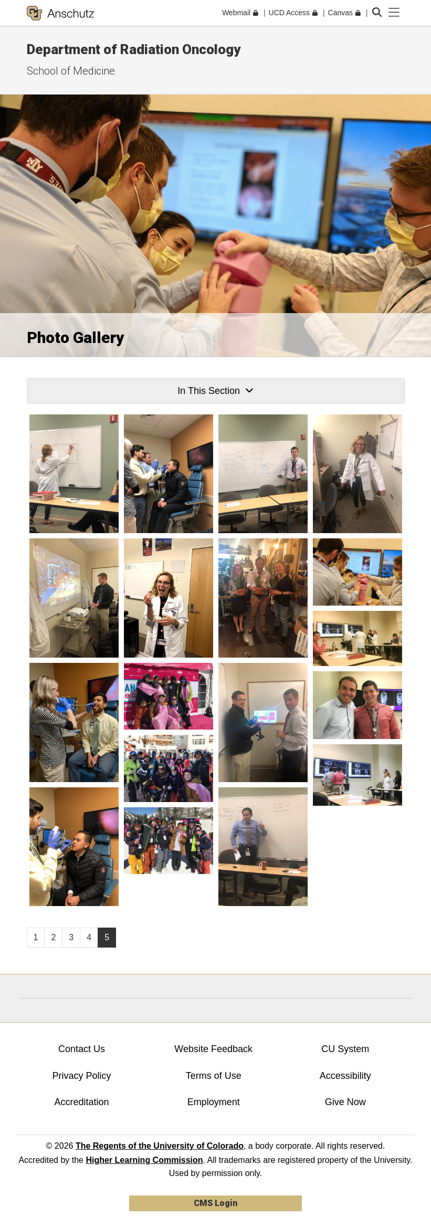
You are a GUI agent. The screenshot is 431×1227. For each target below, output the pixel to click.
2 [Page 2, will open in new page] (53, 937)
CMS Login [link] (215, 1203)
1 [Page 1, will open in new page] (36, 937)
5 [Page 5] (106, 937)
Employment (213, 1102)
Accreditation (82, 1102)
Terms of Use (213, 1075)
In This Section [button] (215, 391)
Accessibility (345, 1075)
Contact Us (81, 1049)
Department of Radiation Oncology (133, 49)
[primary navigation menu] (394, 12)
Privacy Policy (81, 1075)
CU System (345, 1049)
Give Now (345, 1102)
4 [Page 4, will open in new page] (89, 937)
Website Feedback (213, 1049)
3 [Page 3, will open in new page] (71, 937)
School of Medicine (71, 71)
